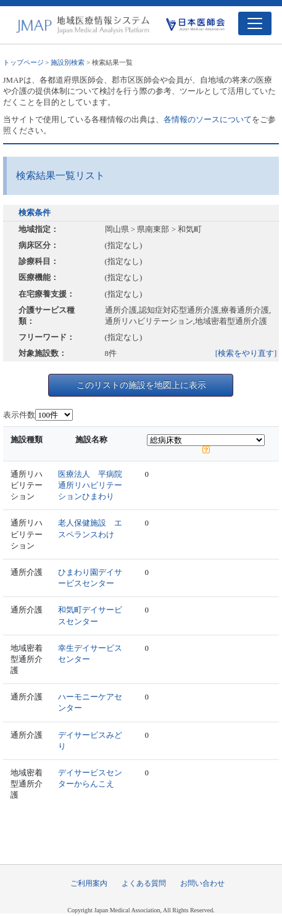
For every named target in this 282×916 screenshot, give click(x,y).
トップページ (23, 62)
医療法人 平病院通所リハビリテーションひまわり (90, 485)
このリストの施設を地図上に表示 (141, 385)
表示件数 (19, 414)
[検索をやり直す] (246, 353)
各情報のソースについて (208, 119)
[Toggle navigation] (255, 23)
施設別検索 (68, 62)
